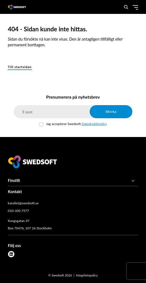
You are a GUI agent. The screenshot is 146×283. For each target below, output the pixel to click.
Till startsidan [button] (20, 67)
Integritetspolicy (87, 275)
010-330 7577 (18, 211)
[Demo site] (17, 7)
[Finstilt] (73, 180)
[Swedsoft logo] (32, 162)
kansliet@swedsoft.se (23, 203)
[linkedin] (11, 254)
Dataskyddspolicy (94, 124)
